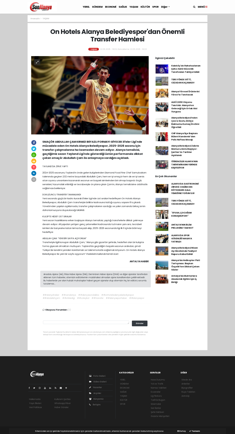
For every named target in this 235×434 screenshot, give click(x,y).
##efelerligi (68, 298)
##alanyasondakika (88, 294)
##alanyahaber (51, 294)
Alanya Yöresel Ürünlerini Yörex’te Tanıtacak (185, 93)
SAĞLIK (123, 7)
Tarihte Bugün (158, 399)
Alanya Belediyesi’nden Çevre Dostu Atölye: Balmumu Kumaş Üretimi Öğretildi (185, 122)
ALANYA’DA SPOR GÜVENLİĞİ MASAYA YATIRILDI (181, 238)
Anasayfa (35, 18)
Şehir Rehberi (157, 412)
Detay (181, 431)
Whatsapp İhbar (62, 403)
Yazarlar (95, 387)
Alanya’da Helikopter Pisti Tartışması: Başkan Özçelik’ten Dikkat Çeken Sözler (185, 265)
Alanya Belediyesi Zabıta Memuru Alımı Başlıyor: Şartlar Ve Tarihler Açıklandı (185, 150)
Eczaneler (156, 391)
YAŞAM (133, 7)
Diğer (164, 7)
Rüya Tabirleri (188, 391)
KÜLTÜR (145, 7)
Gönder (140, 323)
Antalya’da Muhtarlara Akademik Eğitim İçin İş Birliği (184, 279)
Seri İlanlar (156, 408)
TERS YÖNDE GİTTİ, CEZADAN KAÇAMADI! (183, 81)
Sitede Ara (186, 379)
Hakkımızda (34, 399)
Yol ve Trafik (157, 383)
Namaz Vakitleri (158, 387)
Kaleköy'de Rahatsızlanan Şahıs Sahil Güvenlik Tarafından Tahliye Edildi (186, 69)
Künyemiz (96, 398)
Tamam (194, 431)
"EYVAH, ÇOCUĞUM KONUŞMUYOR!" (181, 214)
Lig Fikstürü (156, 395)
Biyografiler (187, 387)
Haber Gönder (61, 407)
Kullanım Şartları (62, 399)
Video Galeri (97, 381)
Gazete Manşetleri (160, 416)
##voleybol (83, 298)
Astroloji (185, 395)
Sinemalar (156, 403)
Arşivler (95, 393)
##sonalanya (69, 294)
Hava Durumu (158, 379)
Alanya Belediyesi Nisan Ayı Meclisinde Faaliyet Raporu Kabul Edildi (184, 251)
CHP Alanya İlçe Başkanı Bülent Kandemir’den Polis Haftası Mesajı (184, 136)
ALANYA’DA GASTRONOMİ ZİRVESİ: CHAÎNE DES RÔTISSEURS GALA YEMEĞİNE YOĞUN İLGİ (185, 188)
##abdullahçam (51, 298)
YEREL (86, 7)
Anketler (185, 383)
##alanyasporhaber (116, 298)
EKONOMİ (110, 7)
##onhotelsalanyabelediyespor (117, 294)
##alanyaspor (136, 298)
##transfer (98, 298)
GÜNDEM (97, 7)
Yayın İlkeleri (35, 403)
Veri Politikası (35, 407)
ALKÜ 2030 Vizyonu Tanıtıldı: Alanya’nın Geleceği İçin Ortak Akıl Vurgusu (184, 107)
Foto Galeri (97, 375)
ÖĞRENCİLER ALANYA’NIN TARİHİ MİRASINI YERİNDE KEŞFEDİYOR (184, 164)
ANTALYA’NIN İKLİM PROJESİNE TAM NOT (182, 226)
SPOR (155, 7)
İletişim (95, 404)
